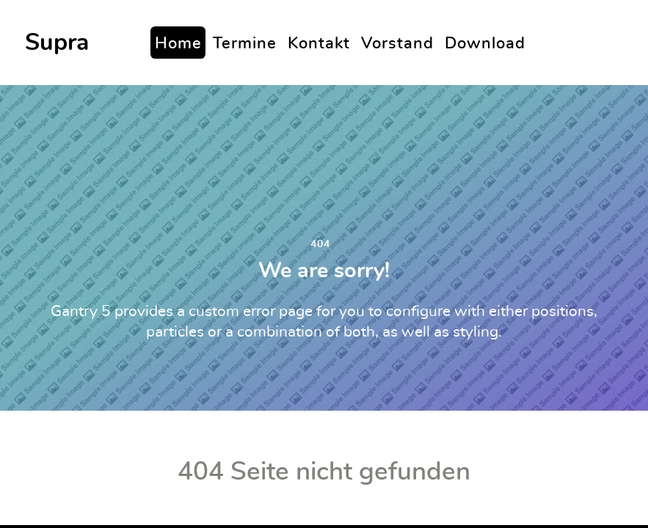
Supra (57, 42)
